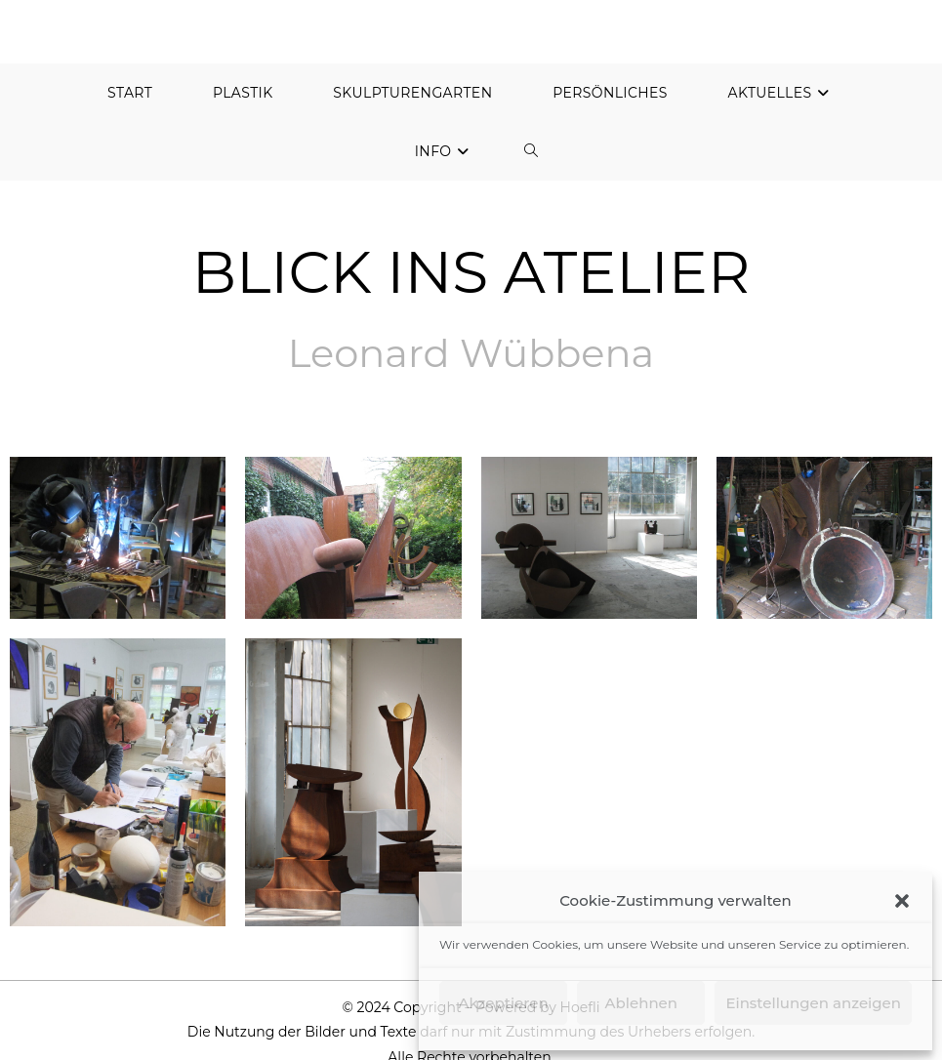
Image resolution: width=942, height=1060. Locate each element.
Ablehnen (641, 1003)
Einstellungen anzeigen (813, 1003)
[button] (902, 901)
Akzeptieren (504, 1003)
